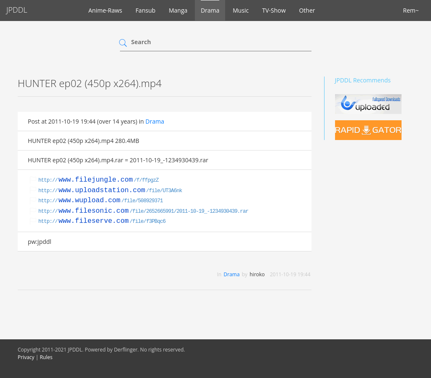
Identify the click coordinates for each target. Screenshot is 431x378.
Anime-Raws (105, 10)
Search (141, 42)
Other (307, 10)
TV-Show (274, 10)
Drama (210, 10)
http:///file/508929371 (100, 201)
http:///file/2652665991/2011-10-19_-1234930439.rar (143, 211)
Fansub (145, 10)
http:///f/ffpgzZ (98, 180)
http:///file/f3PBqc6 (101, 222)
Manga (178, 10)
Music (241, 10)
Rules (46, 357)
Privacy (26, 357)
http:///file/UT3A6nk (110, 191)
